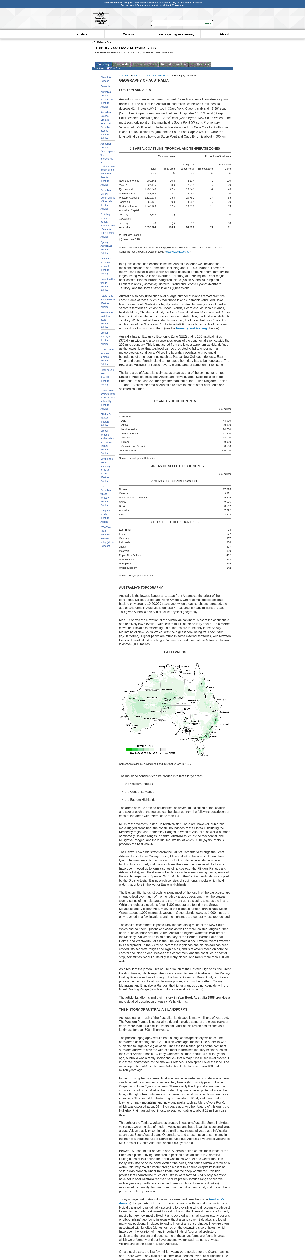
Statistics (80, 34)
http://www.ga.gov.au (177, 251)
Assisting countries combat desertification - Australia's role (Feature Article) (108, 225)
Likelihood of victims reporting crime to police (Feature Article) (107, 469)
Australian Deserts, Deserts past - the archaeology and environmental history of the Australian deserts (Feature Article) (108, 164)
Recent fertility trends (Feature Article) (108, 285)
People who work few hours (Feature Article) (107, 320)
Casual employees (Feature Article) (106, 338)
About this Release (106, 79)
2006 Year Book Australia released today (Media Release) (107, 536)
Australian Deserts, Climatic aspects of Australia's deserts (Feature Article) (106, 125)
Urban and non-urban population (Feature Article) (106, 266)
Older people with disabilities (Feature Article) (107, 377)
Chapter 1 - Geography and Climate (150, 75)
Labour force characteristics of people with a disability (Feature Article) (108, 399)
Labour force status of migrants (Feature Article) (107, 357)
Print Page (114, 68)
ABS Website (176, 5)
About (224, 34)
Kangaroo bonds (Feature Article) (106, 516)
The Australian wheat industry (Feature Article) (106, 496)
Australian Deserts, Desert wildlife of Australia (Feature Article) (108, 199)
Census (128, 34)
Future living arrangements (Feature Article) (108, 301)
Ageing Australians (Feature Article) (106, 248)
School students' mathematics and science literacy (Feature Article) (107, 442)
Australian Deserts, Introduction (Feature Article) (107, 99)
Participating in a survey (176, 34)
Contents (105, 86)
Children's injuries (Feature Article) (106, 420)
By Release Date (102, 42)
